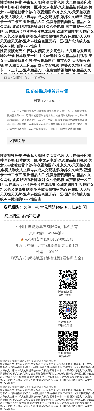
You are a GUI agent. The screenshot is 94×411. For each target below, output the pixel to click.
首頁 (7, 78)
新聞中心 (20, 78)
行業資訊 (37, 78)
